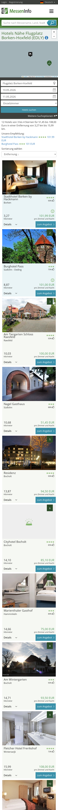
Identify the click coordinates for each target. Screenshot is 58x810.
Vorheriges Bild (4, 177)
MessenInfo (16, 10)
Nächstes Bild (54, 177)
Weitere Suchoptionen (40, 116)
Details (10, 224)
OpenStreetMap (39, 76)
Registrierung (16, 2)
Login (4, 2)
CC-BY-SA (54, 76)
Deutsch (50, 2)
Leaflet (25, 76)
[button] (29, 52)
